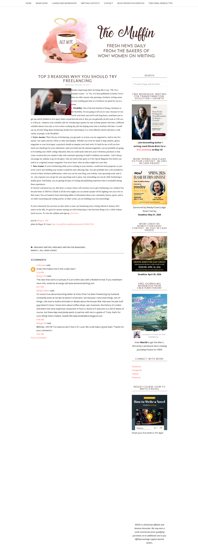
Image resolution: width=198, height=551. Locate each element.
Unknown (41, 265)
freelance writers (43, 247)
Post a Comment (38, 337)
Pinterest (136, 377)
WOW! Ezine (42, 3)
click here (74, 213)
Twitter (135, 373)
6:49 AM (40, 319)
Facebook (136, 366)
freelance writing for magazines (69, 247)
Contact (108, 3)
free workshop (144, 149)
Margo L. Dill (43, 220)
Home (28, 3)
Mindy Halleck (43, 290)
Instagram (137, 370)
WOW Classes (50, 250)
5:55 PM (40, 334)
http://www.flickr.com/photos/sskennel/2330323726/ (73, 224)
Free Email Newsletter (160, 3)
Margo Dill (41, 276)
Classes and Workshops (64, 3)
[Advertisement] (149, 479)
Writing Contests (90, 3)
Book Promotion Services (130, 3)
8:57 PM (40, 287)
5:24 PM (40, 272)
